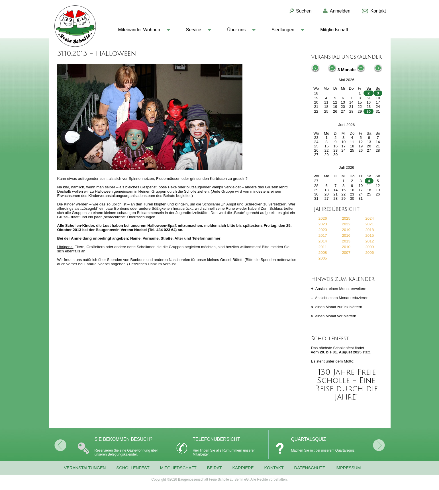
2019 (346, 230)
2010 (346, 247)
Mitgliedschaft (334, 29)
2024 (369, 218)
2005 (322, 258)
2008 (322, 252)
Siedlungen (282, 29)
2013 (346, 241)
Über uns (236, 29)
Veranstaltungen (85, 468)
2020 (322, 230)
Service (193, 29)
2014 (322, 241)
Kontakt (273, 468)
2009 (369, 247)
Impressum (348, 468)
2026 (322, 218)
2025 (346, 218)
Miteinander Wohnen (139, 29)
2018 (369, 230)
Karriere (243, 468)
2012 (369, 241)
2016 (346, 235)
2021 (369, 224)
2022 (346, 224)
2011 (322, 247)
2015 (369, 235)
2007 (346, 252)
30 (368, 111)
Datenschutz (309, 468)
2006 (369, 252)
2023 (322, 224)
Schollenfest (132, 468)
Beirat (214, 468)
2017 (322, 235)
